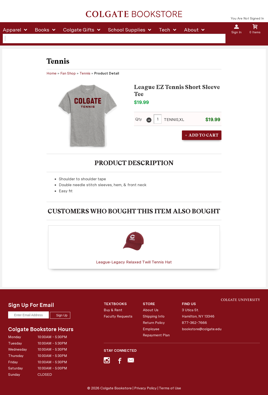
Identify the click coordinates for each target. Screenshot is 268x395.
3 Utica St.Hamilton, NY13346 (198, 313)
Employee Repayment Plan (156, 332)
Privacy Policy (145, 388)
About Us (150, 310)
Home (51, 73)
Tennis (85, 73)
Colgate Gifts (78, 30)
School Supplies (126, 30)
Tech (164, 30)
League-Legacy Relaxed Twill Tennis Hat (134, 245)
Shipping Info (154, 316)
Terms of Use (170, 388)
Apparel (12, 30)
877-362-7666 (194, 322)
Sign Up (60, 315)
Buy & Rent (113, 310)
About (191, 30)
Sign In (236, 32)
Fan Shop (68, 73)
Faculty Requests (118, 316)
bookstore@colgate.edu (200, 329)
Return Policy (154, 322)
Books (42, 30)
